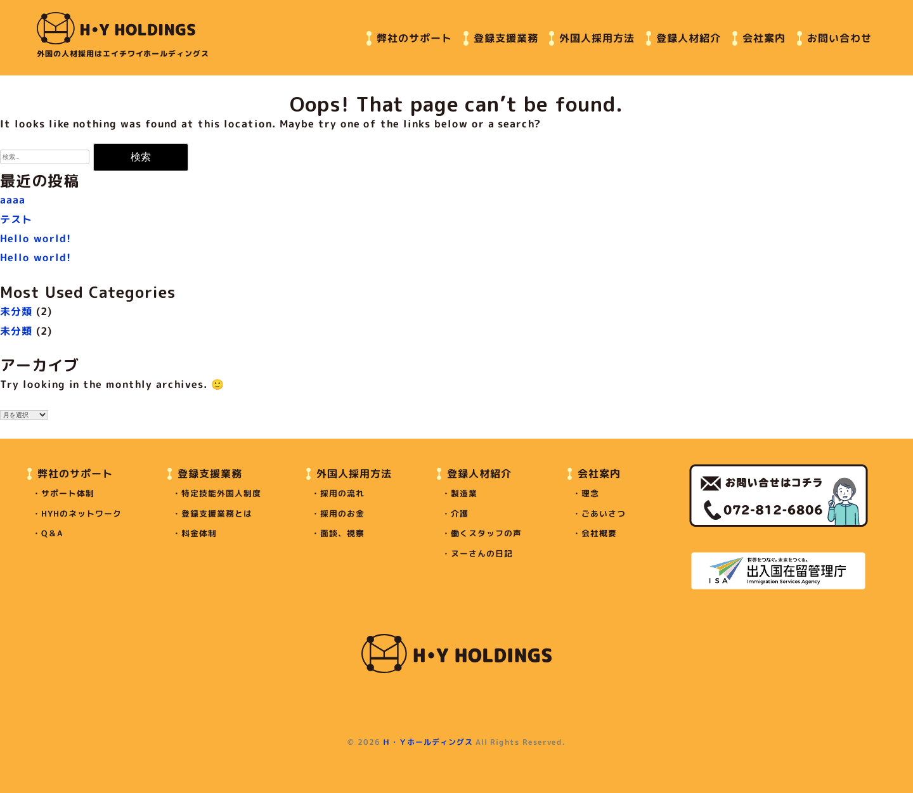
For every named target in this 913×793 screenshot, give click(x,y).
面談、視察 (342, 533)
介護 (460, 513)
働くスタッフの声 (486, 533)
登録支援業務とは (216, 513)
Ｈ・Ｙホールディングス (427, 742)
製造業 (464, 493)
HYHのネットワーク (81, 513)
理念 (590, 493)
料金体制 (198, 533)
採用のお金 (342, 513)
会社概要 (599, 533)
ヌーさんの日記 (482, 553)
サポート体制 (67, 493)
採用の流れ (342, 493)
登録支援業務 (506, 37)
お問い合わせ (839, 37)
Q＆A (52, 533)
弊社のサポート (414, 37)
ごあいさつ (603, 513)
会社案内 (764, 37)
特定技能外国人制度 (221, 493)
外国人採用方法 (597, 37)
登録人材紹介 (688, 37)
